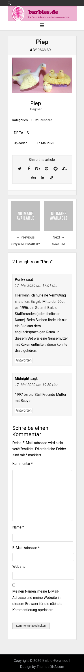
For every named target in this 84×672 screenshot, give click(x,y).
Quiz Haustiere (41, 120)
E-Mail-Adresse (26, 548)
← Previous (25, 237)
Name (18, 527)
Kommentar (22, 463)
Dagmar (36, 109)
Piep (42, 42)
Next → (59, 237)
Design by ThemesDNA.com (42, 667)
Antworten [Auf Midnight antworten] (24, 410)
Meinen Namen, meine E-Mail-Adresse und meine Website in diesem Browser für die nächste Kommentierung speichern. (37, 600)
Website (19, 566)
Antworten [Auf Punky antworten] (24, 360)
